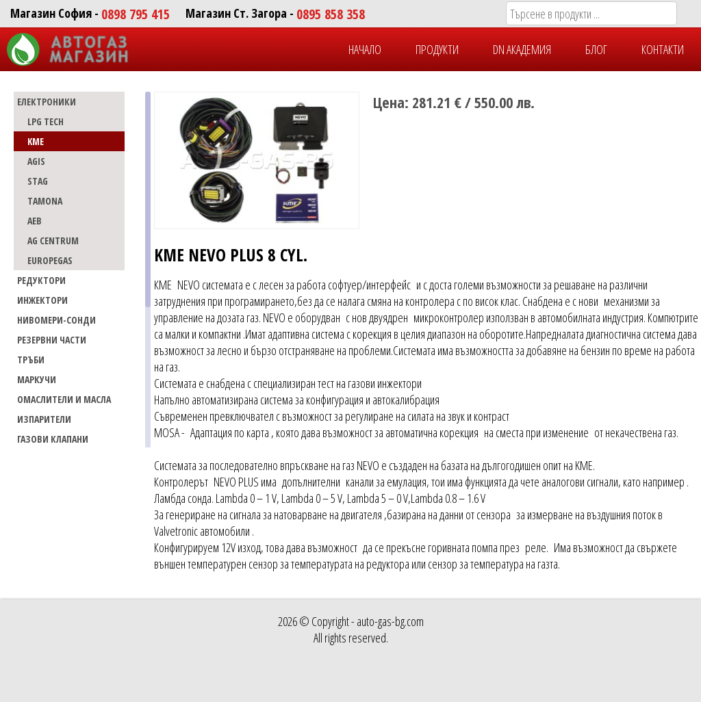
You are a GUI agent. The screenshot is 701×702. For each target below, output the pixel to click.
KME (35, 141)
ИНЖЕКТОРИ (42, 300)
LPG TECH (45, 121)
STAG (37, 180)
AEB (34, 220)
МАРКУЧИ (36, 379)
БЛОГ (596, 49)
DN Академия (522, 49)
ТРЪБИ (30, 359)
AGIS (36, 161)
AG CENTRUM (53, 240)
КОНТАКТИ (662, 49)
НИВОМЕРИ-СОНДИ (56, 319)
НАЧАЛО (364, 49)
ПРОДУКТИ (437, 49)
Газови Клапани (52, 438)
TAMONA (44, 200)
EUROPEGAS (50, 260)
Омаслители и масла (64, 399)
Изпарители (44, 419)
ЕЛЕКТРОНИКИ (46, 101)
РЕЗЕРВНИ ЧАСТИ (51, 339)
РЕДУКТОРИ (41, 280)
